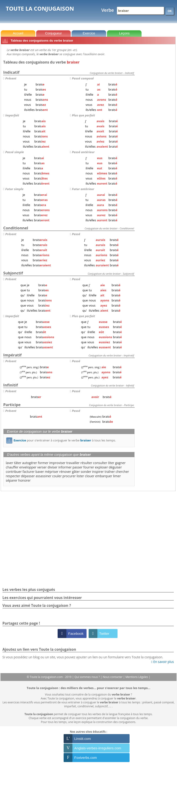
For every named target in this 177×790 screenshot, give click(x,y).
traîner (110, 471)
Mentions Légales (137, 677)
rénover (65, 471)
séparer (11, 480)
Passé (76, 234)
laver (9, 463)
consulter (100, 463)
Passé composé (83, 78)
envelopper (27, 467)
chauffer (12, 467)
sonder (86, 471)
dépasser (28, 476)
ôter (111, 463)
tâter (17, 463)
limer (117, 476)
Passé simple (14, 152)
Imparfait (12, 115)
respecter (13, 476)
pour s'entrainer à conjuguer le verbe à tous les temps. (61, 440)
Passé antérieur (83, 152)
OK (170, 11)
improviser (57, 463)
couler (57, 476)
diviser (52, 467)
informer (65, 467)
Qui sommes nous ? (88, 677)
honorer (24, 480)
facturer (28, 471)
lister (80, 476)
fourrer (88, 467)
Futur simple (14, 189)
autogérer (29, 463)
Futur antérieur (83, 189)
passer (77, 467)
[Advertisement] (156, 115)
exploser (101, 467)
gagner (120, 463)
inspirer (98, 471)
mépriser (52, 471)
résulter (86, 463)
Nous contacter (113, 677)
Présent (10, 78)
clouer (89, 476)
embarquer (103, 476)
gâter (76, 471)
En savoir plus (162, 661)
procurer (69, 476)
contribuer (14, 471)
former (43, 463)
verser (42, 467)
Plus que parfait (83, 115)
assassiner (43, 476)
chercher (122, 471)
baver (39, 471)
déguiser (115, 467)
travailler (72, 463)
